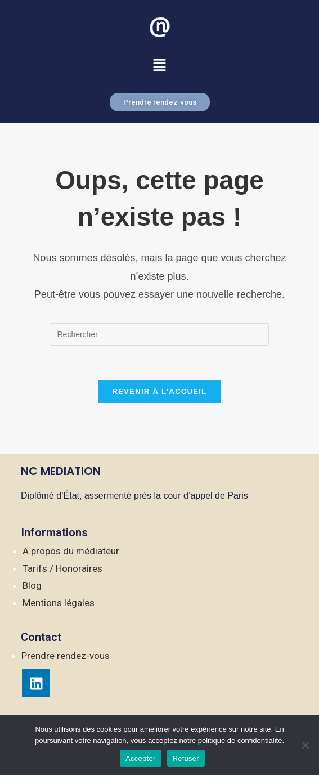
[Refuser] (305, 745)
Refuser (186, 758)
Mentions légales (59, 602)
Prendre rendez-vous (65, 655)
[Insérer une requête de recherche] (159, 334)
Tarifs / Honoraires (62, 568)
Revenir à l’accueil (160, 391)
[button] (159, 65)
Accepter (140, 758)
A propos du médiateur (71, 551)
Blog (32, 585)
